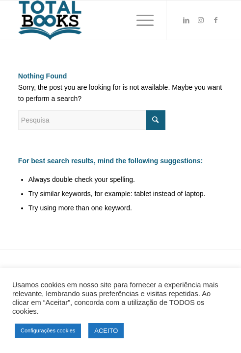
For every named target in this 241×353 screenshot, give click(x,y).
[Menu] (140, 20)
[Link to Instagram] (200, 20)
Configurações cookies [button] (48, 330)
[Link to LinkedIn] (186, 20)
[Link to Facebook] (215, 20)
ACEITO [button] (106, 330)
